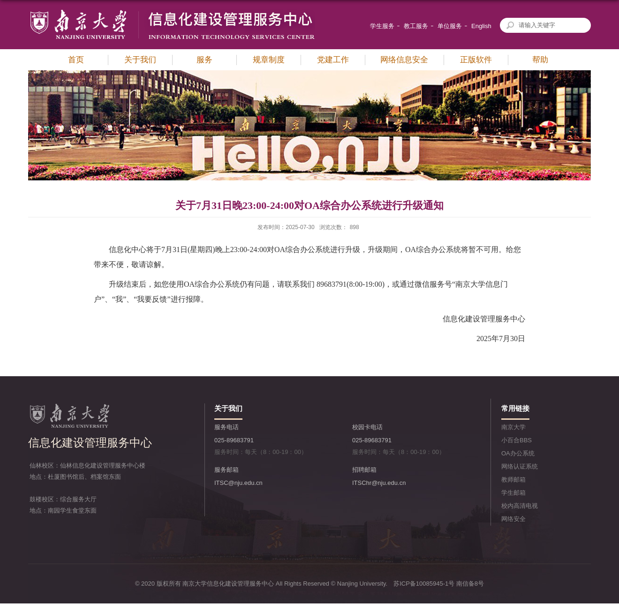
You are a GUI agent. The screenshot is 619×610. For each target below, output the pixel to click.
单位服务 (450, 26)
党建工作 (333, 59)
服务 (204, 59)
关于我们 (140, 59)
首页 (76, 59)
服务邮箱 (226, 469)
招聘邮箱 (364, 469)
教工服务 (416, 26)
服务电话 (226, 427)
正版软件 (476, 59)
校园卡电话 (367, 427)
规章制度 (269, 59)
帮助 (540, 59)
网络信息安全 (404, 59)
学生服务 (382, 26)
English (481, 26)
